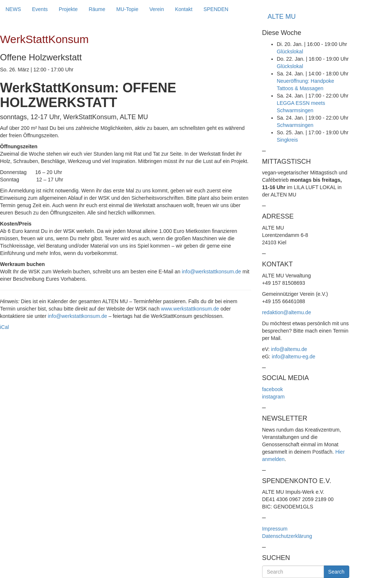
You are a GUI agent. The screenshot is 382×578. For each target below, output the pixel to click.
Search (336, 572)
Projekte (68, 9)
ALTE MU (282, 16)
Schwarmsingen (295, 125)
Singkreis (287, 140)
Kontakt (183, 9)
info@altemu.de (289, 349)
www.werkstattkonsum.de (190, 309)
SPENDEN (215, 9)
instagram (273, 397)
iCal (4, 327)
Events (40, 9)
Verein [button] (156, 9)
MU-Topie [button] (127, 9)
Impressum (275, 529)
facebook (272, 389)
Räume (97, 9)
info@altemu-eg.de (293, 356)
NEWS (13, 9)
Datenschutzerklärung (287, 536)
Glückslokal (290, 51)
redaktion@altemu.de (286, 312)
